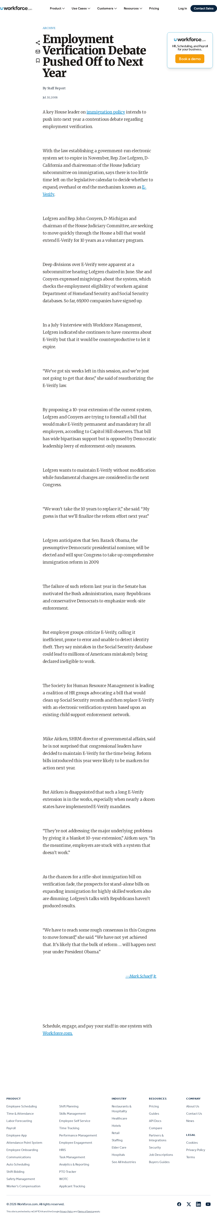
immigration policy (106, 112)
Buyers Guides (159, 1162)
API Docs (155, 1121)
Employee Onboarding (22, 1150)
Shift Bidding (15, 1172)
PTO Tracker (67, 1172)
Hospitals (118, 1155)
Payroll (11, 1128)
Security (155, 1147)
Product (57, 8)
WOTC (63, 1179)
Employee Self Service (74, 1121)
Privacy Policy (195, 1150)
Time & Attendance (20, 1113)
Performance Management (78, 1135)
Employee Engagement (75, 1143)
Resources (133, 8)
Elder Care (119, 1147)
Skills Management (72, 1113)
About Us (192, 1106)
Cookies (192, 1143)
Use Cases (81, 8)
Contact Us (194, 1113)
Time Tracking (69, 1128)
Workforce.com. (58, 1033)
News (190, 1121)
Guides (154, 1113)
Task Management (72, 1157)
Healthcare (119, 1118)
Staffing (117, 1140)
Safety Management (20, 1179)
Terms (190, 1157)
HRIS (62, 1150)
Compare (155, 1128)
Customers (107, 8)
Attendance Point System (24, 1143)
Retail (115, 1133)
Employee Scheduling (21, 1106)
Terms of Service (86, 1211)
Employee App (16, 1135)
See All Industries (124, 1162)
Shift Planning (69, 1106)
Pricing (154, 8)
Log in (182, 8)
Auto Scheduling (18, 1164)
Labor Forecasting (19, 1121)
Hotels (116, 1126)
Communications (18, 1157)
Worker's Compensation (23, 1186)
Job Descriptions (161, 1155)
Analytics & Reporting (74, 1164)
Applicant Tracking (72, 1186)
